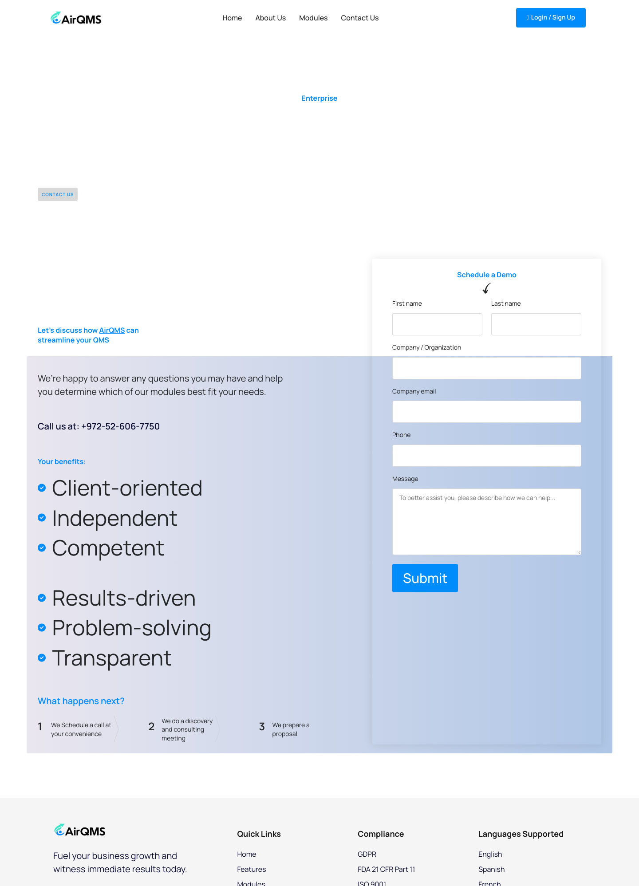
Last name (506, 304)
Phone (401, 435)
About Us (270, 17)
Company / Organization (426, 348)
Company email (414, 392)
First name (407, 304)
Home (232, 17)
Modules (313, 17)
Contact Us (360, 17)
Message (405, 479)
